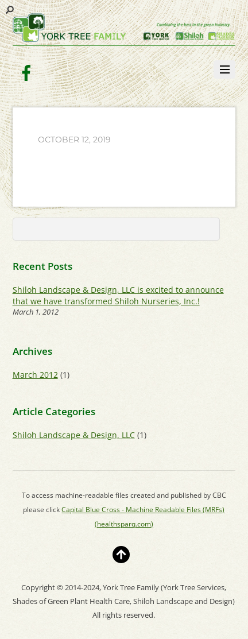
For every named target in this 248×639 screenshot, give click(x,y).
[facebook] (26, 72)
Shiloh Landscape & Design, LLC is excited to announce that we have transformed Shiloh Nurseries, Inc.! (118, 295)
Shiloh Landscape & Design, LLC (74, 434)
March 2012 (35, 374)
